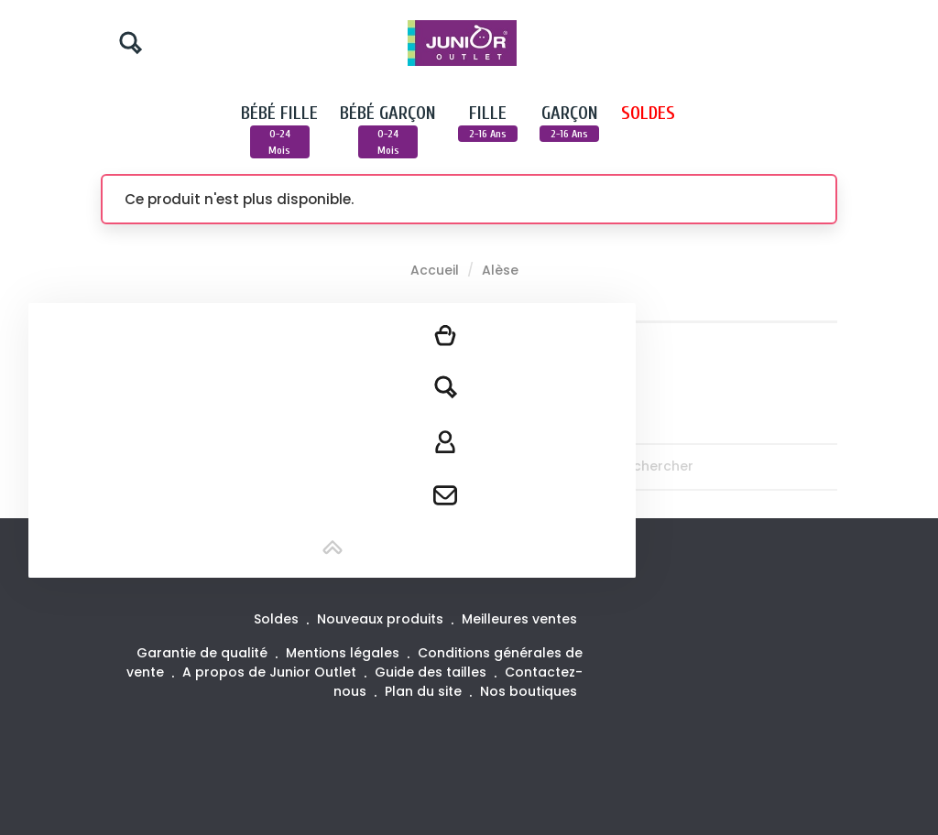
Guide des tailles (432, 672)
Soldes (278, 619)
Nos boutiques (528, 691)
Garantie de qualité (203, 653)
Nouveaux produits (382, 619)
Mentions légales (344, 653)
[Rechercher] (752, 467)
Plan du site (425, 691)
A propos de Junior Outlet (271, 672)
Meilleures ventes (519, 619)
